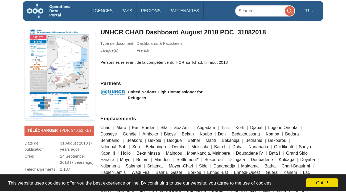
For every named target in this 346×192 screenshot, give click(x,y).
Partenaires (184, 11)
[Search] (265, 10)
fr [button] (306, 11)
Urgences (101, 11)
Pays (126, 11)
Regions (151, 11)
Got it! (322, 182)
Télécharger (59, 130)
